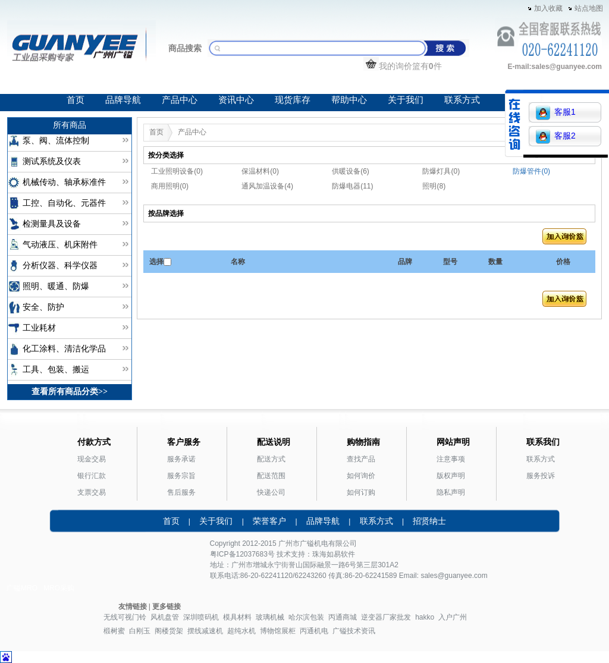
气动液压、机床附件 (60, 244)
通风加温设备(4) (267, 186)
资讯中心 (236, 100)
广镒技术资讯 (353, 631)
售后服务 (181, 492)
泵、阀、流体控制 (56, 140)
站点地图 (589, 8)
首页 (75, 100)
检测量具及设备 (52, 223)
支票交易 (91, 492)
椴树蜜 (114, 631)
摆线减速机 (205, 631)
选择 (156, 261)
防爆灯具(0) (441, 171)
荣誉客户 (269, 521)
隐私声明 (451, 492)
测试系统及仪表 (52, 161)
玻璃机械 (270, 617)
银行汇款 (91, 476)
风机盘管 (164, 617)
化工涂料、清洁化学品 (64, 348)
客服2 (556, 136)
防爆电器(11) (352, 186)
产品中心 (179, 100)
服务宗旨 (181, 476)
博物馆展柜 (278, 631)
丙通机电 (314, 631)
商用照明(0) (170, 186)
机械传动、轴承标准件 (64, 182)
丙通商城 (342, 617)
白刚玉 (139, 631)
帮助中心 (349, 100)
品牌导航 (123, 100)
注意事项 (451, 459)
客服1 (556, 112)
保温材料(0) (260, 171)
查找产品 (361, 459)
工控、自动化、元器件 (64, 203)
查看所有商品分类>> (70, 391)
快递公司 (271, 492)
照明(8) (433, 186)
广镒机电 (314, 543)
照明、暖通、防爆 (56, 286)
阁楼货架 (169, 631)
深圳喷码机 (201, 617)
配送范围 (271, 476)
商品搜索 (185, 48)
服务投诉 (540, 476)
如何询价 (361, 476)
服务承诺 (181, 459)
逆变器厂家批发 (386, 617)
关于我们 (405, 100)
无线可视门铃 (124, 617)
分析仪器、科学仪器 (60, 265)
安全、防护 (43, 307)
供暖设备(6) (350, 171)
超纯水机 (241, 631)
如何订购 (361, 492)
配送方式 (271, 459)
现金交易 (91, 459)
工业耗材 (39, 327)
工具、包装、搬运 (56, 369)
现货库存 (292, 100)
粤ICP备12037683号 (242, 554)
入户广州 (452, 617)
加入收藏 (548, 8)
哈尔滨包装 (306, 617)
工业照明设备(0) (177, 171)
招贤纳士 (429, 521)
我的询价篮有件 (402, 66)
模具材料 (237, 617)
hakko (424, 617)
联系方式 (462, 100)
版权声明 (451, 476)
